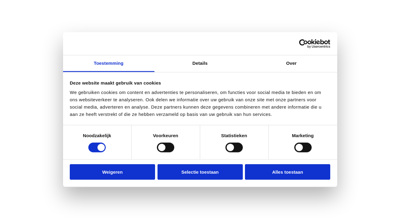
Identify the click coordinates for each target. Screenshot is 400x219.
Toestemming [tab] (109, 63)
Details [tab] (200, 63)
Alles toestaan (287, 172)
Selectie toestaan (200, 172)
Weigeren (112, 172)
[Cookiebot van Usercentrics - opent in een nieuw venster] (303, 43)
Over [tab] (291, 63)
